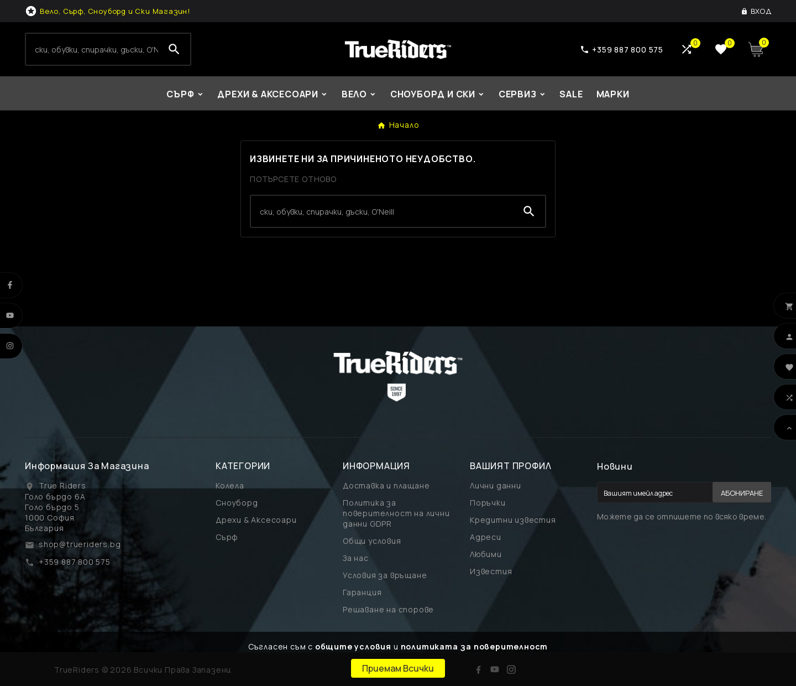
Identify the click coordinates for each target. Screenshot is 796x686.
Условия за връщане (385, 575)
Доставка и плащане (386, 485)
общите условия (353, 646)
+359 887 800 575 (75, 562)
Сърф (227, 537)
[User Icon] (756, 11)
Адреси (485, 537)
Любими (486, 554)
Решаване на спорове (388, 609)
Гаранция (362, 592)
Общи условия (372, 541)
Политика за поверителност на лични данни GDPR (396, 513)
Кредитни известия (513, 519)
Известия (491, 571)
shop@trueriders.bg (80, 544)
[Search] (92, 49)
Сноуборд (237, 502)
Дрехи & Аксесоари (256, 519)
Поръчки (488, 502)
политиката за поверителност (474, 646)
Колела (230, 485)
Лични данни (495, 485)
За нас (356, 558)
